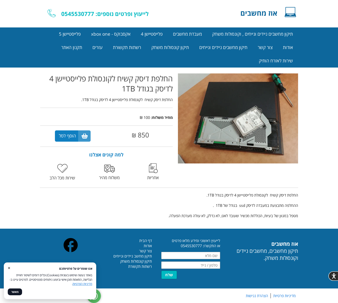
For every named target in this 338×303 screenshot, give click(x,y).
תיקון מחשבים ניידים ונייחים (223, 47)
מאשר (15, 292)
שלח (169, 274)
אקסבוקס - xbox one (111, 34)
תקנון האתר (71, 47)
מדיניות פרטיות (284, 295)
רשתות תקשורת (127, 47)
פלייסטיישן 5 (70, 34)
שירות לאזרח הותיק (276, 61)
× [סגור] (9, 268)
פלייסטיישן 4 (152, 34)
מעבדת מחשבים (187, 34)
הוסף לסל (67, 136)
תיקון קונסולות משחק (170, 47)
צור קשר (265, 47)
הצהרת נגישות (257, 295)
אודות (288, 47)
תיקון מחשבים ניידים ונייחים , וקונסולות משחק (252, 34)
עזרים (97, 47)
